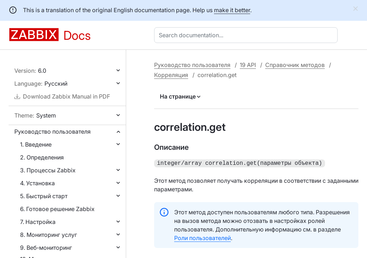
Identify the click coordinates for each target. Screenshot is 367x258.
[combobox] (247, 35)
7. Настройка (38, 221)
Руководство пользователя (52, 131)
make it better (232, 10)
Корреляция (171, 74)
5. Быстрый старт (43, 196)
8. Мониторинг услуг (48, 234)
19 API (248, 64)
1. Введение (36, 144)
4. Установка (37, 183)
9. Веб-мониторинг (46, 247)
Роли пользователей (202, 237)
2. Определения (42, 157)
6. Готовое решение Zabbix (57, 208)
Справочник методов (295, 64)
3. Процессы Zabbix (48, 170)
